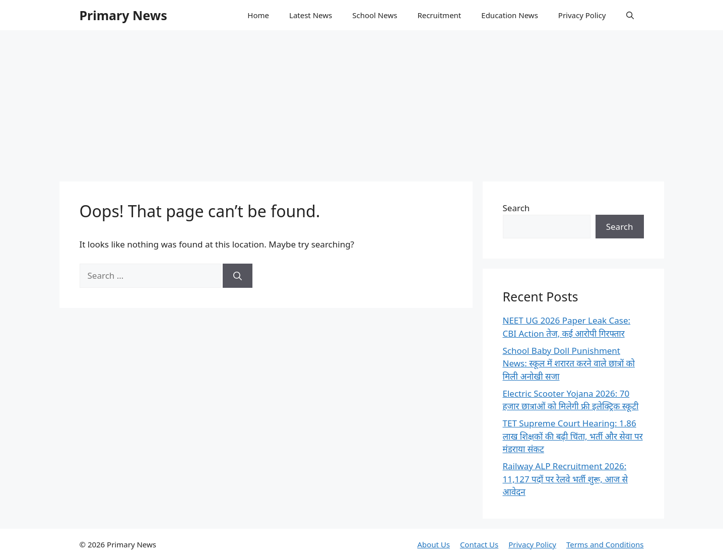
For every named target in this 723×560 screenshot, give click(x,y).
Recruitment (439, 15)
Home (258, 15)
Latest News (310, 15)
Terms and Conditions (605, 544)
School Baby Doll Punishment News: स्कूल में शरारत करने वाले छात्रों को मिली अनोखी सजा (569, 363)
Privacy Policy (582, 15)
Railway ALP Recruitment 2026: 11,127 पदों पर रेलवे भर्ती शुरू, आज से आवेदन (565, 478)
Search (516, 208)
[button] (630, 15)
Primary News (123, 15)
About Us (433, 544)
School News (374, 15)
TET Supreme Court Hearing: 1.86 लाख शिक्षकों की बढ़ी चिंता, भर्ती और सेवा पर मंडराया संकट (573, 436)
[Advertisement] (361, 100)
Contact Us (479, 544)
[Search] (237, 276)
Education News (509, 15)
